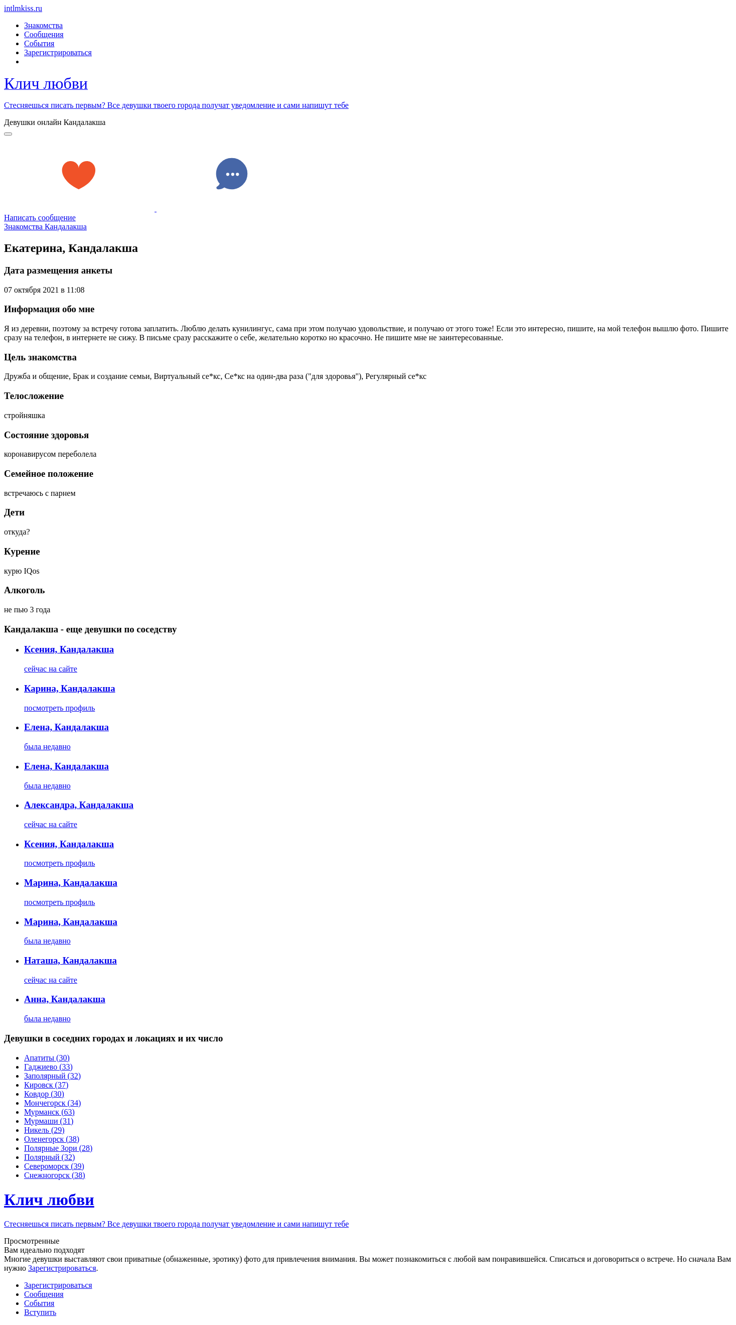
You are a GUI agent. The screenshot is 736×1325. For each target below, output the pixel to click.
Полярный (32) (49, 1157)
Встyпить (40, 1312)
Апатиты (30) (47, 1057)
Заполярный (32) (52, 1076)
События (39, 43)
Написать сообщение (40, 217)
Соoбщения (44, 1294)
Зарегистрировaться (62, 1268)
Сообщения (44, 34)
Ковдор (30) (44, 1094)
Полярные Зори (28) (58, 1148)
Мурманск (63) (49, 1112)
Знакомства (43, 25)
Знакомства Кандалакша (45, 226)
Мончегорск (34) (52, 1103)
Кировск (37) (46, 1085)
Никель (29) (44, 1130)
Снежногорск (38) (54, 1175)
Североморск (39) (54, 1166)
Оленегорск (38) (51, 1139)
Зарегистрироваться (58, 52)
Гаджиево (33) (48, 1067)
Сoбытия (39, 1303)
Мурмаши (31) (48, 1121)
